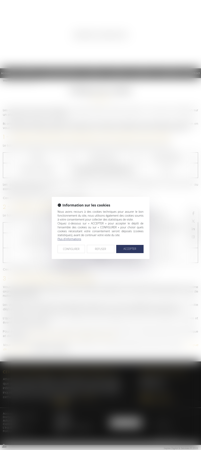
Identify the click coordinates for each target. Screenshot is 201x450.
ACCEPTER (129, 249)
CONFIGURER (71, 249)
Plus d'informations (69, 239)
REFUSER (100, 249)
